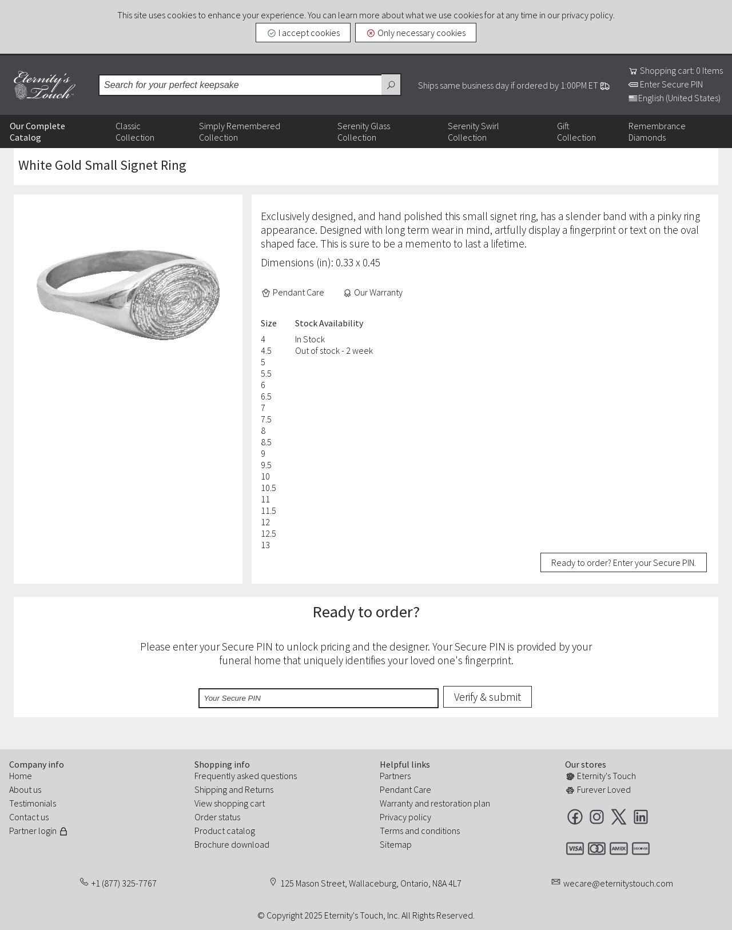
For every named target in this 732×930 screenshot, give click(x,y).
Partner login (39, 830)
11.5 (268, 510)
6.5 (266, 396)
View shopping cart (229, 803)
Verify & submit (487, 697)
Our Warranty (373, 292)
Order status (217, 817)
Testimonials (32, 803)
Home (20, 775)
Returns (259, 789)
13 (265, 544)
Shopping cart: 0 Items (675, 70)
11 (265, 499)
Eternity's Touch (44, 85)
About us (25, 789)
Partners (395, 775)
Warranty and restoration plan (435, 803)
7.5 (266, 419)
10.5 (268, 487)
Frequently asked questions (245, 775)
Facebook (575, 817)
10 (265, 476)
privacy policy (587, 15)
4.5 (266, 350)
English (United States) (674, 97)
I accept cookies (303, 32)
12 (265, 522)
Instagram (597, 817)
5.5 (266, 373)
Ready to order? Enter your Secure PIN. (623, 562)
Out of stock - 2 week (334, 350)
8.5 (266, 442)
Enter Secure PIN (665, 84)
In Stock (310, 339)
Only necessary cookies (416, 32)
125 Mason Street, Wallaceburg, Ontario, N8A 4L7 (371, 883)
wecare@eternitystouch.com (618, 883)
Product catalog (224, 830)
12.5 (268, 533)
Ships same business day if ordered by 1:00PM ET (514, 85)
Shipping (210, 789)
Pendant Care (292, 292)
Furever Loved (598, 789)
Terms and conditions (420, 830)
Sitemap (396, 844)
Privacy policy (405, 817)
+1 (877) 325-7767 (124, 883)
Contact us (29, 817)
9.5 (266, 464)
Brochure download (231, 844)
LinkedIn (641, 817)
